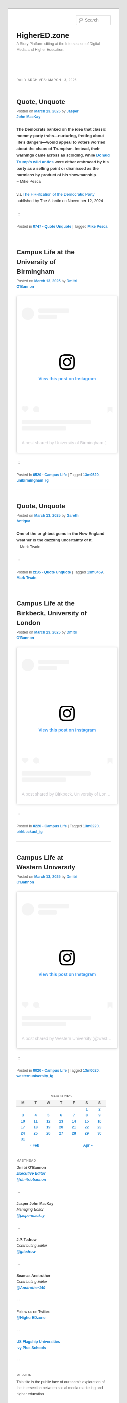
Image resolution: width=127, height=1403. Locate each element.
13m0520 (91, 475)
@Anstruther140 (30, 1288)
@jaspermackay (30, 1215)
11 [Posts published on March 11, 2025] (36, 1121)
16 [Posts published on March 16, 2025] (99, 1121)
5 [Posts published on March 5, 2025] (48, 1115)
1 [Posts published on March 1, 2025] (87, 1109)
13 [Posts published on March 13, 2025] (61, 1121)
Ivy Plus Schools (31, 1348)
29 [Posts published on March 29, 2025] (87, 1133)
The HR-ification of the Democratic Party (59, 194)
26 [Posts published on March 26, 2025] (48, 1133)
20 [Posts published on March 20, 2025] (61, 1127)
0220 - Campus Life (50, 826)
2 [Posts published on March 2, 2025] (99, 1109)
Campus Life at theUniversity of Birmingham (45, 261)
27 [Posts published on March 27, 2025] (61, 1133)
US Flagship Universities (38, 1342)
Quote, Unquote (40, 101)
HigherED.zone (42, 35)
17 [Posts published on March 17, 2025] (23, 1127)
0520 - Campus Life (50, 475)
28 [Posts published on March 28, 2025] (74, 1133)
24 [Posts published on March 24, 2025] (23, 1133)
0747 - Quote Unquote (52, 226)
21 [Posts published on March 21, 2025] (74, 1127)
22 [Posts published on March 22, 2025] (87, 1127)
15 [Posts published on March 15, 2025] (87, 1121)
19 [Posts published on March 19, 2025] (48, 1127)
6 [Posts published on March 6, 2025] (61, 1115)
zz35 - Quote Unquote (52, 572)
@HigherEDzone (30, 1317)
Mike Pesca (97, 226)
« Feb (34, 1145)
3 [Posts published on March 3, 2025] (23, 1115)
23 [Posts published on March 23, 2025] (99, 1127)
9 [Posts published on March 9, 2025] (99, 1115)
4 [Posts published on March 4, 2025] (36, 1115)
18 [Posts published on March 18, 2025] (36, 1127)
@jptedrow (26, 1252)
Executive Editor (30, 1173)
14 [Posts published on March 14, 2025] (74, 1121)
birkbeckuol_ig (29, 832)
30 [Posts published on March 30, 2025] (99, 1133)
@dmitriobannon (31, 1179)
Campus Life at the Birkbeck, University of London (51, 613)
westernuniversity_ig (34, 1076)
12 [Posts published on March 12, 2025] (48, 1121)
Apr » (88, 1145)
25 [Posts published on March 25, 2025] (36, 1133)
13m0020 (91, 1070)
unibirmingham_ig (32, 480)
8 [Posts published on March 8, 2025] (87, 1115)
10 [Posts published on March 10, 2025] (23, 1121)
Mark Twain (26, 578)
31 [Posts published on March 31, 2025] (23, 1139)
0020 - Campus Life (50, 1070)
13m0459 (95, 572)
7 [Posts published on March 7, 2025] (74, 1115)
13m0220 (91, 826)
